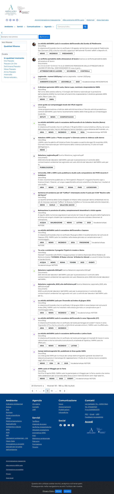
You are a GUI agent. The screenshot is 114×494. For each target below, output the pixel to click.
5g (59, 363)
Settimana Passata (12, 66)
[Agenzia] (49, 26)
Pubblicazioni (64, 410)
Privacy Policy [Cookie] (48, 491)
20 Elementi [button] (38, 386)
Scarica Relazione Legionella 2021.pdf (76, 270)
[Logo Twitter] (10, 20)
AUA (7, 432)
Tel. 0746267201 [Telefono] (91, 407)
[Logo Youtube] (13, 20)
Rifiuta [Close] (59, 491)
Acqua (8, 407)
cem (51, 363)
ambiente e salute (48, 82)
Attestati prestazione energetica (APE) (40, 431)
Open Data (10, 441)
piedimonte (67, 53)
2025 (66, 363)
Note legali (9, 478)
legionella (66, 82)
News (61, 404)
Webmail (90, 20)
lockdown (91, 187)
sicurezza (71, 71)
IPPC (8, 430)
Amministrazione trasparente (47, 20)
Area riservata (103, 20)
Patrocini (35, 441)
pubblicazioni (46, 167)
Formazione (37, 444)
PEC (86, 414)
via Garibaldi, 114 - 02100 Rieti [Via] (96, 404)
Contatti (35, 407)
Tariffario (35, 421)
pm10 (80, 187)
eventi (92, 262)
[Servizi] (21, 26)
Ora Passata (9, 61)
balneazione (56, 223)
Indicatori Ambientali (14, 404)
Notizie (104, 132)
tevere (73, 262)
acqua (43, 223)
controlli (85, 71)
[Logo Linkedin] (17, 20)
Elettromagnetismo (14, 421)
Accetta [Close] (67, 491)
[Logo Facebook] (6, 20)
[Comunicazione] (35, 26)
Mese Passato (10, 69)
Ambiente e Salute (13, 427)
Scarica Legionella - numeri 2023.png (76, 76)
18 (60, 391)
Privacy (8, 474)
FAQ (34, 436)
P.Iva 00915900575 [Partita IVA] (92, 410)
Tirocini (35, 447)
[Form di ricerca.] (69, 27)
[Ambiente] (10, 26)
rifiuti (43, 117)
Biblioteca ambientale (41, 438)
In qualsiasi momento (14, 58)
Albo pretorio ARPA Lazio (73, 20)
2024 (83, 132)
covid (60, 187)
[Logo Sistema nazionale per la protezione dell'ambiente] (23, 10)
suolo (52, 205)
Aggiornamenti (65, 407)
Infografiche (102, 82)
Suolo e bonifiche (13, 415)
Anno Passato (10, 72)
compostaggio (67, 117)
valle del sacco (67, 205)
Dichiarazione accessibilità (14, 469)
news (42, 53)
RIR (7, 435)
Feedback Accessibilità (94, 417)
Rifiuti (8, 418)
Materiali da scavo (39, 424)
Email (92, 414)
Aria (7, 410)
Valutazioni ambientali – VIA (17, 438)
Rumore (9, 412)
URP (34, 410)
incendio (53, 53)
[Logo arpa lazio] (10, 10)
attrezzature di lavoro (51, 71)
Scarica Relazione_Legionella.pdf (71, 155)
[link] (2, 33)
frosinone (84, 242)
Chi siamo (36, 404)
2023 (78, 82)
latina (79, 223)
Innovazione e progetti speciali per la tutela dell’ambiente (15, 447)
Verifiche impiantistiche (41, 427)
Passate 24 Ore (10, 64)
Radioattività (11, 424)
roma (73, 132)
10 (52, 391)
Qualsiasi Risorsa (12, 46)
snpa (51, 99)
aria (42, 132)
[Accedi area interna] (89, 422)
